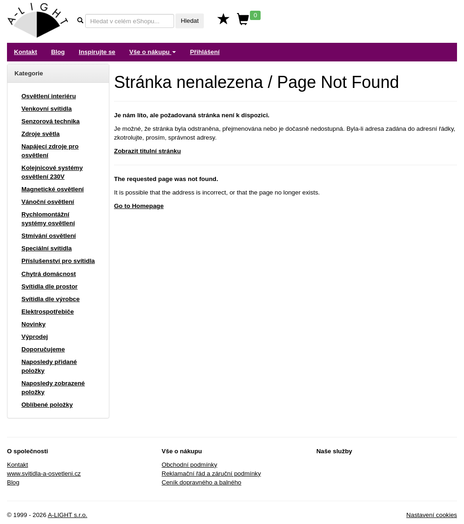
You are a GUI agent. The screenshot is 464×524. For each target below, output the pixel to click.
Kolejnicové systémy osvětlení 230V (52, 172)
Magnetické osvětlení (52, 189)
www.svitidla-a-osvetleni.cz (44, 473)
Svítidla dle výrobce (50, 299)
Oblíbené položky (47, 404)
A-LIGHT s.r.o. (67, 514)
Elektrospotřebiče (47, 311)
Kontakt (25, 51)
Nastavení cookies (431, 514)
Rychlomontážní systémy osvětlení (48, 219)
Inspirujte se (97, 51)
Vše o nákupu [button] (152, 51)
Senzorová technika (50, 121)
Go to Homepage (139, 205)
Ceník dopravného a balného (201, 482)
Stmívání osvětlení (48, 235)
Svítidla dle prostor (49, 286)
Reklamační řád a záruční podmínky (211, 473)
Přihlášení (205, 51)
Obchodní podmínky (189, 464)
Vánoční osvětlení (47, 201)
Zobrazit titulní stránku (147, 151)
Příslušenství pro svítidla (58, 260)
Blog (58, 51)
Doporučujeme (43, 349)
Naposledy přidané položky (49, 366)
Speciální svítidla (46, 248)
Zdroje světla (40, 133)
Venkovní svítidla (46, 108)
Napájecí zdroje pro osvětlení (50, 151)
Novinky (33, 324)
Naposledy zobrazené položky (53, 388)
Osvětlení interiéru (48, 96)
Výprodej (34, 336)
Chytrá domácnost (48, 273)
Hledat (190, 20)
